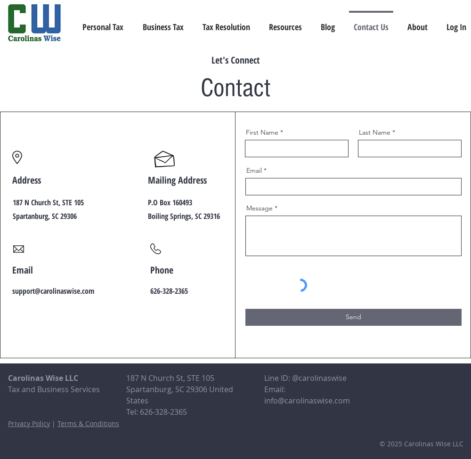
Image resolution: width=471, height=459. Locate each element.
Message (259, 208)
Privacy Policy (29, 423)
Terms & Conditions (88, 423)
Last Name (374, 132)
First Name (262, 132)
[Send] (353, 317)
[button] (285, 22)
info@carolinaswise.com (307, 400)
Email (254, 170)
